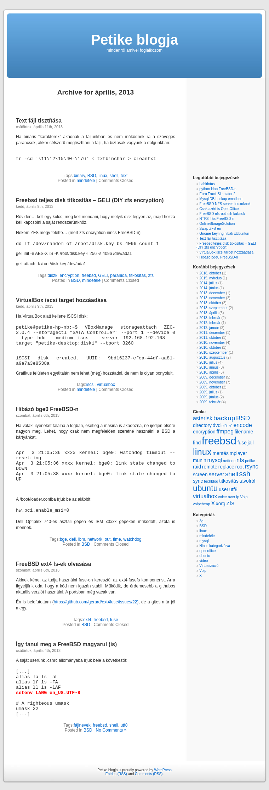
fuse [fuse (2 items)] (242, 442)
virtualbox (106, 384)
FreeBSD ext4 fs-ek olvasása (53, 564)
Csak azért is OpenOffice (219, 209)
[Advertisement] (214, 127)
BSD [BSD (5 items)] (243, 418)
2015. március (210, 278)
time (117, 539)
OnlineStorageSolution (217, 224)
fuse (114, 619)
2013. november (212, 298)
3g (201, 521)
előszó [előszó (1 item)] (227, 426)
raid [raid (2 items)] (197, 467)
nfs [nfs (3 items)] (240, 460)
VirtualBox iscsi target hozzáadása (61, 300)
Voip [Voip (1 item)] (244, 497)
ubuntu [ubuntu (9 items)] (205, 488)
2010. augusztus (212, 357)
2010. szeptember (213, 352)
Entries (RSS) (116, 774)
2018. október (210, 273)
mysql (203, 541)
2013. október (210, 303)
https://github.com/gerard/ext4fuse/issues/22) (96, 601)
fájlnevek (82, 725)
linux (102, 175)
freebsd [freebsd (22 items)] (219, 441)
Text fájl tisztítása (39, 121)
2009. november (212, 382)
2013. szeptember (213, 308)
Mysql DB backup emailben (220, 199)
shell (114, 175)
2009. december (212, 377)
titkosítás (137, 275)
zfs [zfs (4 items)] (230, 503)
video (203, 561)
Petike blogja (134, 39)
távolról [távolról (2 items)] (248, 481)
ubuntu (204, 556)
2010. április (208, 372)
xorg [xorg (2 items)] (220, 503)
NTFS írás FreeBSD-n (216, 219)
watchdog (132, 539)
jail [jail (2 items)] (251, 442)
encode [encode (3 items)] (242, 425)
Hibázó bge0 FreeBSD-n (47, 409)
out (108, 539)
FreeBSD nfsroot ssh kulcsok (222, 214)
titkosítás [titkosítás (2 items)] (229, 481)
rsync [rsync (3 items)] (251, 467)
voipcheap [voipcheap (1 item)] (201, 504)
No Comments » (111, 730)
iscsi (90, 384)
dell (72, 539)
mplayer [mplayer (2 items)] (238, 453)
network (94, 539)
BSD (91, 175)
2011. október (210, 338)
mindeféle (85, 180)
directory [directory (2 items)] (202, 425)
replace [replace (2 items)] (226, 467)
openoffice (207, 551)
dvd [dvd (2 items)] (217, 425)
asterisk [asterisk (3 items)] (202, 418)
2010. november (212, 343)
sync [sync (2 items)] (198, 481)
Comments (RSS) (148, 774)
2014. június (208, 288)
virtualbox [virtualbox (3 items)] (205, 496)
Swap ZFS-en (210, 229)
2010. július (208, 362)
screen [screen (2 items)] (200, 474)
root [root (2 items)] (239, 467)
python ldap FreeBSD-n (217, 189)
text (124, 175)
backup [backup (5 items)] (224, 418)
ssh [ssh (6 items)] (245, 474)
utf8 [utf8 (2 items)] (233, 489)
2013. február (210, 318)
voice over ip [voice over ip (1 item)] (228, 497)
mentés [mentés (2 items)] (220, 453)
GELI (103, 275)
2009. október (210, 387)
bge (63, 539)
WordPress (162, 770)
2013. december (212, 293)
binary (79, 175)
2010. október (210, 347)
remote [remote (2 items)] (209, 467)
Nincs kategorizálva (214, 546)
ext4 (87, 619)
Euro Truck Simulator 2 (217, 194)
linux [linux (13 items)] (202, 452)
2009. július (208, 392)
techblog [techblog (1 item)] (211, 481)
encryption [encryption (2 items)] (204, 431)
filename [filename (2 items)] (244, 431)
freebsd (89, 275)
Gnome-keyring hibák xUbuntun (224, 233)
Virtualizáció (208, 566)
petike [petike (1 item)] (250, 461)
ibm (81, 539)
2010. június (208, 367)
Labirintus (206, 184)
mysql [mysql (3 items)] (214, 460)
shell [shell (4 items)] (231, 474)
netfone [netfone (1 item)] (229, 461)
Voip (202, 571)
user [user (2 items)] (223, 489)
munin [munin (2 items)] (199, 460)
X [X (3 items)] (213, 503)
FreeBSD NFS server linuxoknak (225, 204)
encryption (69, 275)
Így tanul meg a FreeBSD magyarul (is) (66, 644)
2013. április (208, 313)
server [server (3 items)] (216, 474)
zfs (151, 275)
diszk (52, 275)
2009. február (210, 402)
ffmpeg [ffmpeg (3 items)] (225, 431)
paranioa (118, 275)
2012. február (210, 323)
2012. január (209, 328)
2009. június (208, 397)
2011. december (212, 333)
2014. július (208, 283)
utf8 (123, 725)
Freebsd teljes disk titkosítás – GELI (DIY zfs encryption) (90, 200)
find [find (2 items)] (197, 442)
